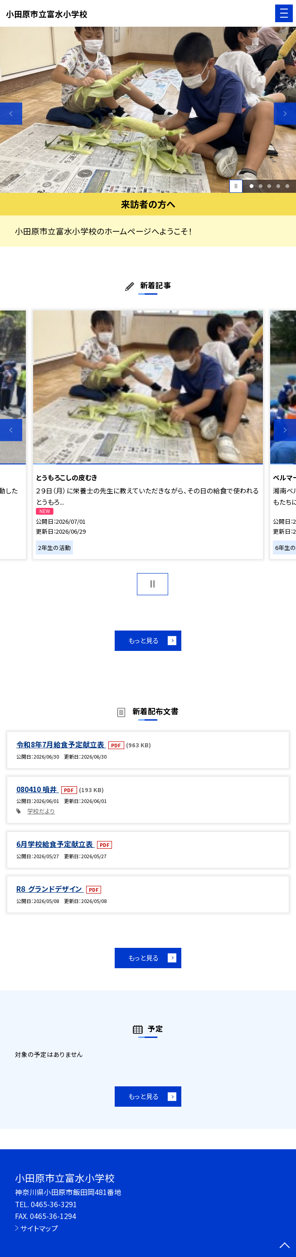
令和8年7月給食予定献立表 (61, 744)
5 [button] (287, 186)
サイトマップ (39, 1228)
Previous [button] (11, 113)
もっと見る (143, 640)
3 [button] (269, 186)
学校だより (41, 811)
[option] (148, 110)
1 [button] (251, 186)
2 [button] (260, 186)
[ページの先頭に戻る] (284, 1246)
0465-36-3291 (54, 1204)
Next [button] (285, 113)
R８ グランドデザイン (50, 889)
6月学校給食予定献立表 (55, 844)
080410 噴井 (37, 789)
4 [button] (279, 186)
